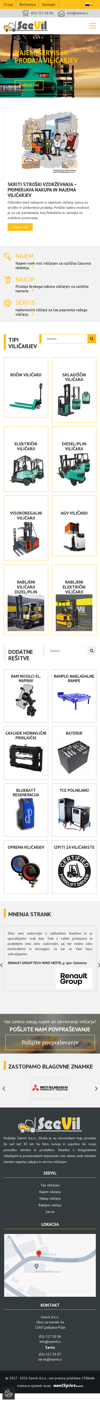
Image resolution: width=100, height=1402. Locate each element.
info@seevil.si (77, 13)
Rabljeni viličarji (50, 1205)
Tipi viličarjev (50, 1185)
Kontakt (49, 4)
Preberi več (29, 85)
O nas (8, 4)
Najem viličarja (50, 1192)
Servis (50, 1212)
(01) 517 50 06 (42, 13)
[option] (50, 66)
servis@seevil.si (50, 1359)
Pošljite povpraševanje (50, 1042)
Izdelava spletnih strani (34, 1386)
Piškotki (89, 1378)
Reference (27, 4)
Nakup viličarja (50, 1198)
